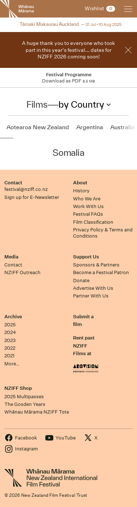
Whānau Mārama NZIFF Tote (36, 412)
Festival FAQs (88, 214)
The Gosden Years (24, 404)
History (81, 191)
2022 (9, 348)
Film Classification (93, 222)
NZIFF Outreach (22, 272)
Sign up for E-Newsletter (31, 197)
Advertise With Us (93, 288)
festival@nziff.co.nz (26, 189)
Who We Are (86, 199)
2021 (9, 356)
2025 (10, 325)
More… (11, 364)
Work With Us (88, 206)
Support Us (86, 257)
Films (36, 104)
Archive (13, 317)
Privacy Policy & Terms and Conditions (103, 233)
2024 (10, 332)
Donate (81, 280)
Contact (13, 183)
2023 (10, 340)
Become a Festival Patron (101, 272)
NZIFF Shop (18, 388)
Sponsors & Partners (96, 265)
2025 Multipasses (24, 396)
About (80, 183)
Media (11, 257)
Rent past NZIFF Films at (84, 346)
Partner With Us (91, 296)
